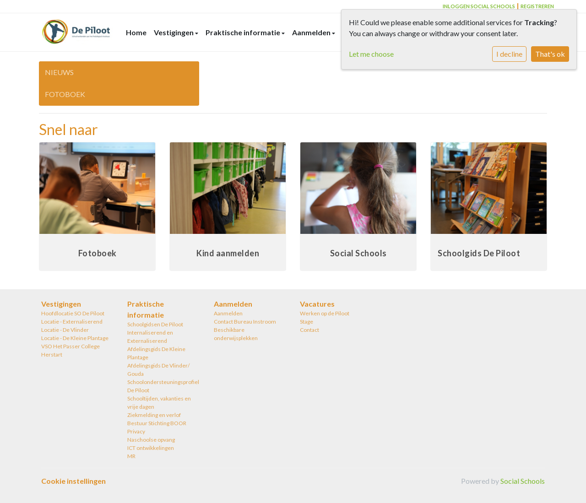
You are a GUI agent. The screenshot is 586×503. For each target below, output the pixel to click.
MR (131, 456)
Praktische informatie (244, 32)
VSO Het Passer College (70, 346)
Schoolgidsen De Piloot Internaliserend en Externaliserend (155, 332)
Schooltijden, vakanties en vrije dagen (159, 402)
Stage (306, 321)
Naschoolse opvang (151, 439)
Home (136, 32)
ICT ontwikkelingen (150, 447)
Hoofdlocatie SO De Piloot (72, 313)
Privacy (136, 431)
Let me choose (371, 53)
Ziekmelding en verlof (154, 414)
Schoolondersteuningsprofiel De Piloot (163, 386)
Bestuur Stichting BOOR (156, 423)
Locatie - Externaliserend (72, 321)
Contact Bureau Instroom (245, 321)
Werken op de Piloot (324, 313)
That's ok (550, 53)
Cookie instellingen (73, 480)
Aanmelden (312, 32)
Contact (309, 329)
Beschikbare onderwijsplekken (236, 333)
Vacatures (317, 303)
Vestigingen (174, 32)
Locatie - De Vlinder (65, 329)
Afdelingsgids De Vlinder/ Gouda (158, 369)
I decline (509, 53)
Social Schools (522, 480)
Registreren (537, 6)
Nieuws (59, 72)
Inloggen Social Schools (479, 6)
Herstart (51, 354)
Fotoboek (65, 94)
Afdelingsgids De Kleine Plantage (156, 353)
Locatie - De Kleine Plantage (75, 338)
